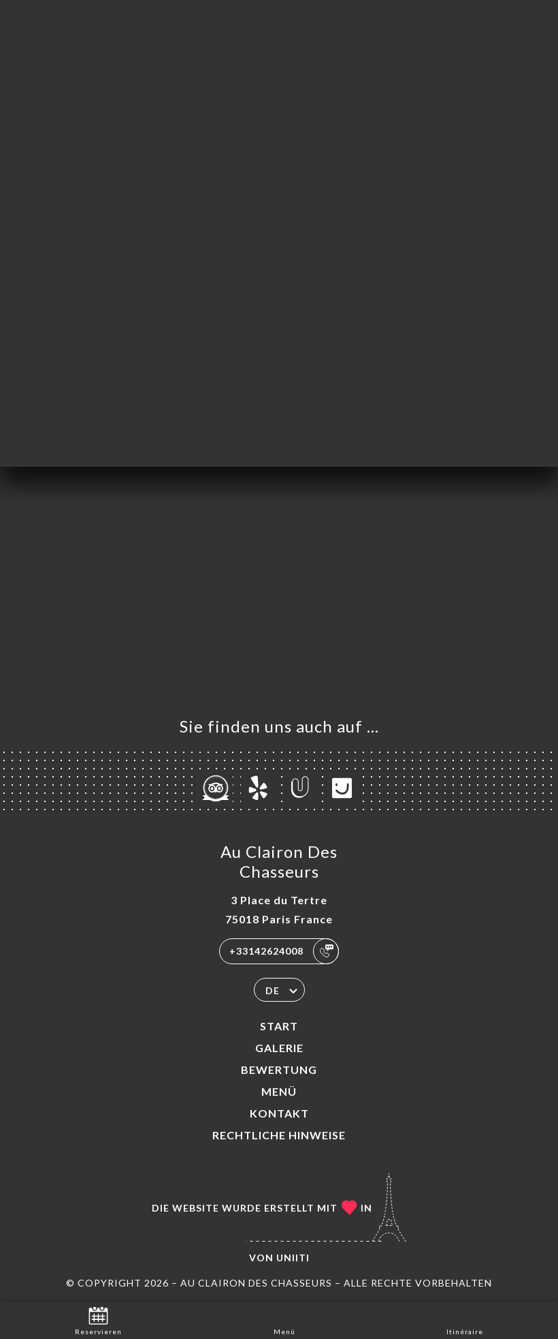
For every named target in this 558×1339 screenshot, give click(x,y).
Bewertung (279, 1069)
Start (279, 1025)
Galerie (279, 1047)
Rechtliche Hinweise (279, 1134)
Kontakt (279, 1113)
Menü (279, 1091)
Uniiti (293, 1257)
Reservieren (98, 1320)
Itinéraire (464, 1320)
